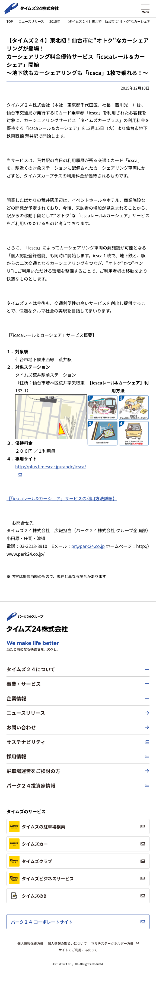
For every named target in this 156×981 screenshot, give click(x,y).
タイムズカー (28, 843)
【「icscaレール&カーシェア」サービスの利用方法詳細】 (62, 498)
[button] (78, 669)
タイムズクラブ (30, 861)
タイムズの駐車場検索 (37, 826)
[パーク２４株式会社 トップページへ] (25, 618)
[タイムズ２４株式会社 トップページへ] (31, 12)
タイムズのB (27, 895)
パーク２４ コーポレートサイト (42, 922)
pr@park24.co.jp (88, 546)
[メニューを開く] (145, 8)
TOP (10, 21)
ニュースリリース (31, 21)
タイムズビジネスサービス (41, 878)
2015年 (54, 21)
